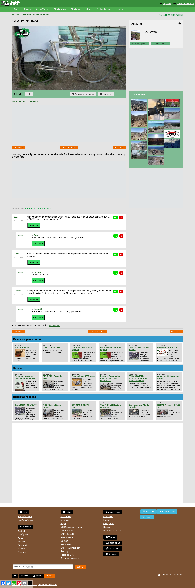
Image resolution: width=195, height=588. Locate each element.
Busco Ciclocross (51, 347)
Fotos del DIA (67, 555)
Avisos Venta (42, 9)
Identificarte (54, 325)
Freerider (22, 552)
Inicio (25, 576)
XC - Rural (66, 516)
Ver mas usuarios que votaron (26, 101)
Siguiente (119, 147)
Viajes (63, 523)
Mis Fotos (139, 94)
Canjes (17, 368)
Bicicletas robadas (24, 396)
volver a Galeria (69, 147)
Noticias (21, 542)
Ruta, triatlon (67, 537)
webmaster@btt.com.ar (170, 575)
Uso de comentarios (47, 584)
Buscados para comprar (28, 339)
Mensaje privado (139, 44)
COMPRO (108, 516)
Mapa (37, 576)
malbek (17, 254)
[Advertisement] (60, 123)
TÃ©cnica (22, 531)
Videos (89, 9)
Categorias (108, 523)
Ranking (65, 551)
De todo (64, 541)
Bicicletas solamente (36, 14)
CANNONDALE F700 (167, 347)
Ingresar (167, 3)
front (16, 217)
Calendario (23, 545)
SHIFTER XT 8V (22, 347)
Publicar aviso (167, 511)
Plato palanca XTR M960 (83, 376)
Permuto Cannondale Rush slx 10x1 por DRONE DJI (110, 378)
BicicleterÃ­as (60, 9)
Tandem (21, 549)
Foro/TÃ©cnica (25, 516)
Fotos (27, 9)
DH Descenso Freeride (71, 527)
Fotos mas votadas (70, 558)
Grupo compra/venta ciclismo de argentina (25, 377)
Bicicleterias (113, 543)
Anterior (18, 147)
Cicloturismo (103, 9)
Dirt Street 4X (67, 530)
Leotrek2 (17, 291)
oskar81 (21, 235)
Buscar (106, 527)
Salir (49, 576)
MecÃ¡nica (23, 535)
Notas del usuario (160, 44)
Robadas (22, 538)
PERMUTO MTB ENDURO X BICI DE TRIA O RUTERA (138, 378)
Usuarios (119, 9)
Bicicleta (25, 527)
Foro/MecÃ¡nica (25, 520)
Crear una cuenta (185, 3)
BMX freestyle (67, 534)
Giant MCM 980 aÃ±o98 (26, 405)
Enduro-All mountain (70, 548)
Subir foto (149, 511)
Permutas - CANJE (112, 530)
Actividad (153, 32)
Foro (16, 9)
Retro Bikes (66, 544)
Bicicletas (76, 9)
